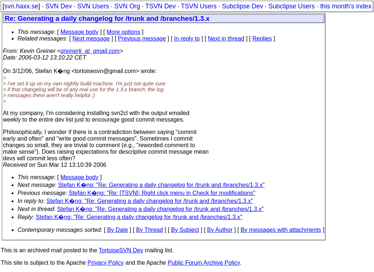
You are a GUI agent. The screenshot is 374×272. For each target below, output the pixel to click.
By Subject (185, 230)
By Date (117, 230)
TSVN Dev (160, 6)
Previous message (142, 38)
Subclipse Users (291, 6)
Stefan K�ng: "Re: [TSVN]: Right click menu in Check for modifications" (162, 193)
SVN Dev (58, 6)
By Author (219, 230)
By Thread (149, 230)
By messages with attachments (281, 230)
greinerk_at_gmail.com (90, 51)
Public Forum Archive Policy (204, 263)
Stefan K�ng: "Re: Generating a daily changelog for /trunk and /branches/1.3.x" (161, 185)
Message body (79, 32)
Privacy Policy (105, 263)
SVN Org (127, 6)
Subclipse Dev (242, 6)
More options (124, 32)
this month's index (345, 6)
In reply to (187, 38)
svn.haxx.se (21, 6)
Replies (262, 38)
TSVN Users (199, 6)
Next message (91, 38)
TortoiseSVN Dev (121, 250)
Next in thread (226, 38)
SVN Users (93, 6)
